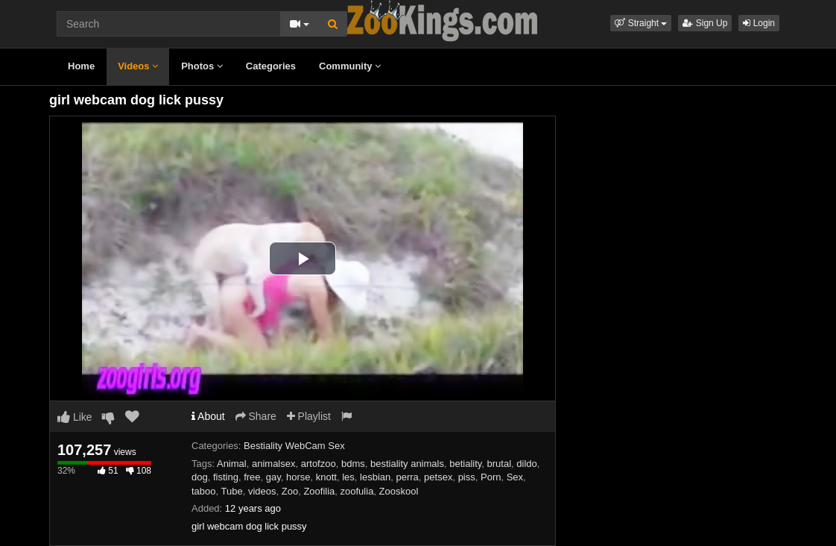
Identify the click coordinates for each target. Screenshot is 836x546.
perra (407, 477)
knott (326, 477)
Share (255, 416)
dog (199, 477)
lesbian (375, 477)
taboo (203, 491)
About (208, 416)
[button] (640, 23)
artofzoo (318, 463)
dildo (526, 463)
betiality (465, 463)
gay (273, 477)
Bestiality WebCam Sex (294, 445)
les (348, 477)
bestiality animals (407, 463)
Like (74, 417)
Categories (271, 66)
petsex (438, 477)
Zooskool (399, 491)
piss (466, 477)
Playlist (309, 416)
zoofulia (357, 491)
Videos (138, 66)
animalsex (274, 463)
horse (298, 477)
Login (759, 23)
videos (262, 491)
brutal (499, 463)
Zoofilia (319, 491)
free (252, 477)
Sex (515, 477)
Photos (202, 66)
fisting (225, 477)
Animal (232, 463)
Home (81, 66)
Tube (232, 491)
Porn (491, 477)
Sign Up (705, 23)
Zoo (290, 491)
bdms (353, 463)
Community (350, 66)
